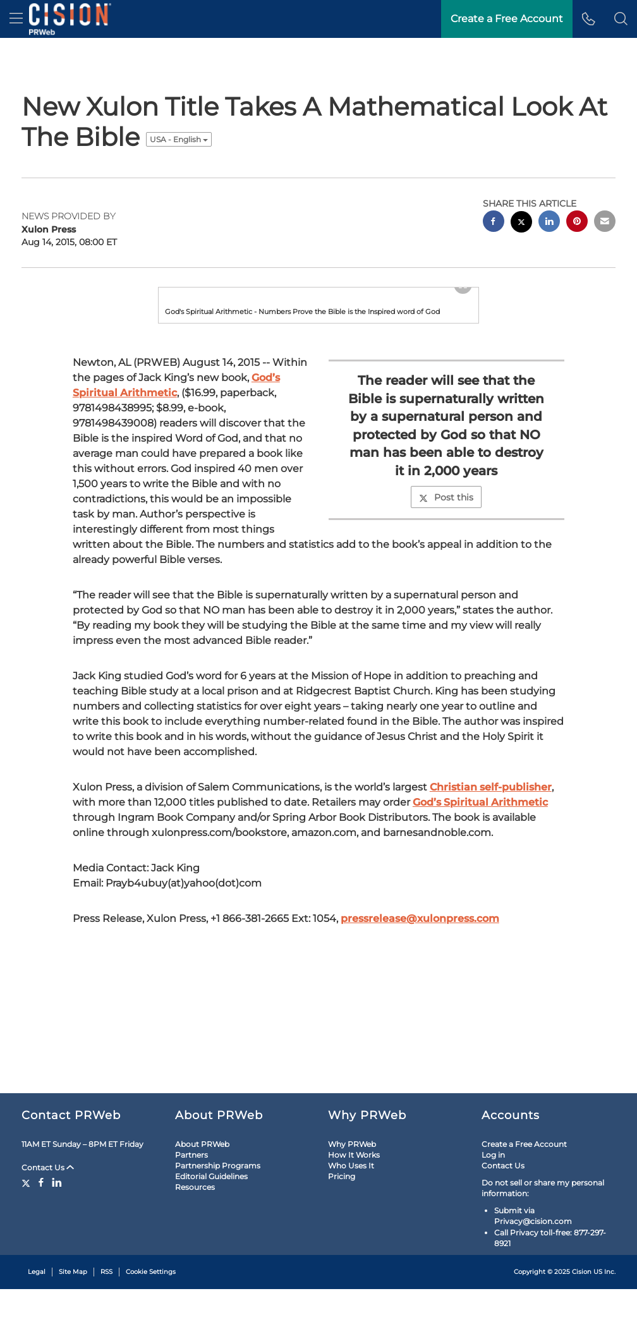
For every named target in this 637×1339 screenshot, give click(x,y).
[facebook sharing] (493, 222)
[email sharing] (605, 222)
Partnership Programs (217, 1215)
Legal (37, 1322)
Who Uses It (351, 1215)
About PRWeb (202, 1194)
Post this (446, 655)
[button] (621, 19)
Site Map (73, 1322)
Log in (493, 1204)
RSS (106, 1322)
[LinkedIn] (57, 1232)
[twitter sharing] (521, 223)
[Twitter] (27, 1232)
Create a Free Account (524, 1194)
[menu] (16, 19)
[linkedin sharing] (549, 222)
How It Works (354, 1204)
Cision (582, 1322)
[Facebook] (41, 1232)
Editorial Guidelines (211, 1226)
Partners (191, 1204)
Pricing (341, 1226)
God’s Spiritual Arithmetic (480, 960)
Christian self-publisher (491, 945)
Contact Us (47, 1217)
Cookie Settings (151, 1322)
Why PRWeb (352, 1194)
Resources (195, 1237)
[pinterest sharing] (577, 222)
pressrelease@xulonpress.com (420, 1076)
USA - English (179, 139)
